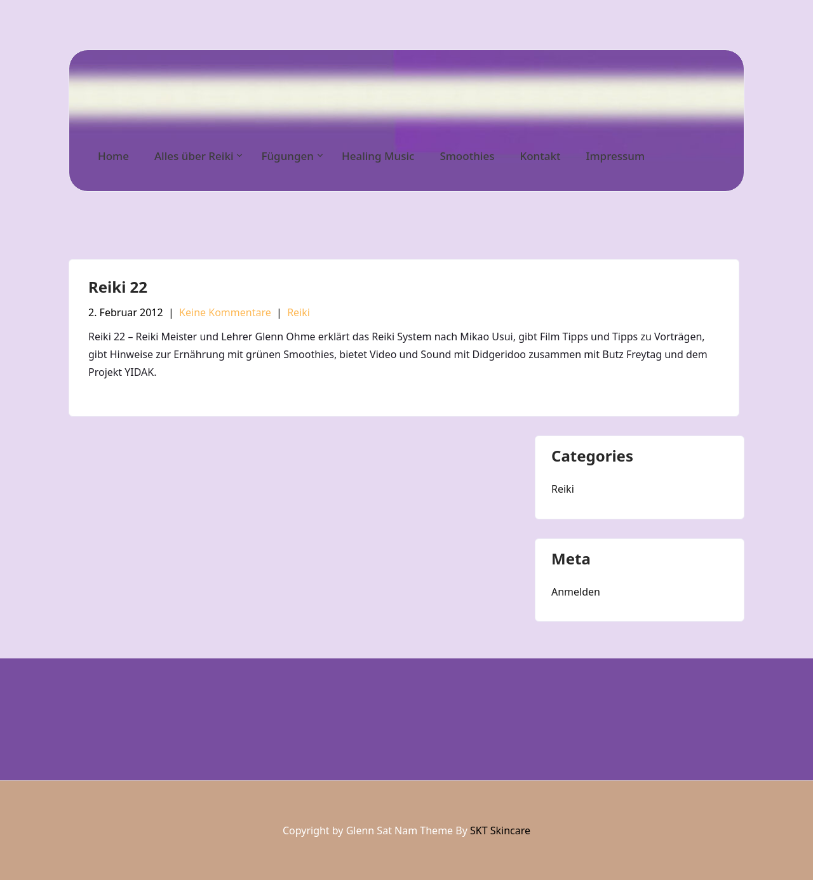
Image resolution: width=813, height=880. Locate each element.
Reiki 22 (117, 286)
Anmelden (575, 592)
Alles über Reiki (194, 156)
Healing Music (378, 156)
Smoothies (467, 156)
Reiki (298, 312)
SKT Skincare (500, 830)
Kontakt (540, 156)
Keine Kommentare (225, 312)
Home (113, 156)
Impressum (615, 156)
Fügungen (287, 156)
